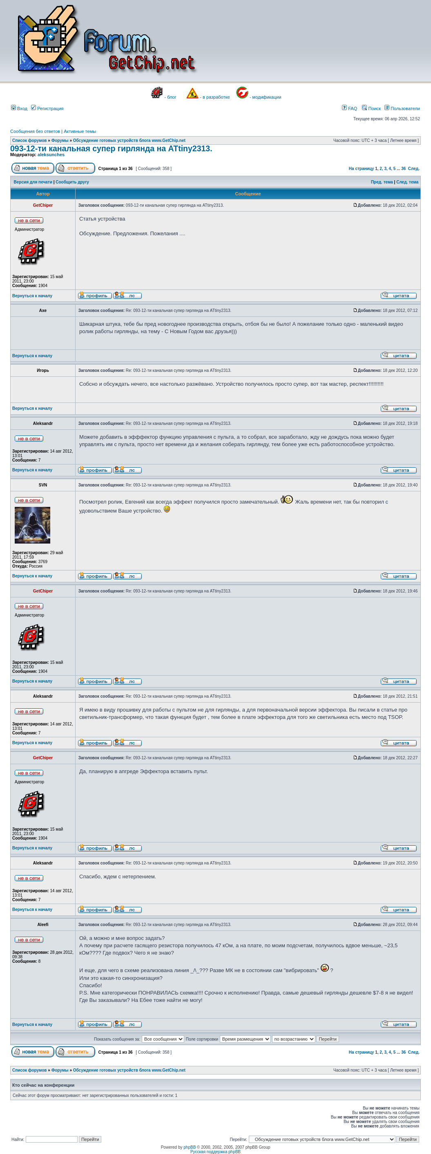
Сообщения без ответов (35, 131)
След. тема (407, 182)
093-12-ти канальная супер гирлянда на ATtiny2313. (111, 148)
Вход (19, 108)
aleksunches (51, 154)
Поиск (371, 108)
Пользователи (402, 108)
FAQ (349, 108)
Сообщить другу (72, 182)
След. (414, 168)
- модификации (265, 97)
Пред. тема (382, 182)
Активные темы (80, 131)
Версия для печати (33, 182)
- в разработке (215, 97)
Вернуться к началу (32, 296)
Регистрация (47, 108)
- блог (170, 97)
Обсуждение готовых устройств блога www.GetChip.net (129, 140)
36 (403, 168)
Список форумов (29, 140)
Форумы (60, 140)
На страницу (361, 168)
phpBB (189, 1147)
